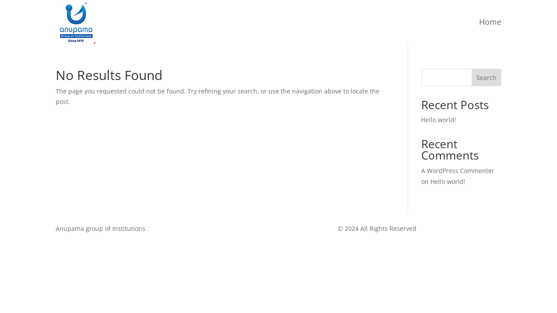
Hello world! (438, 120)
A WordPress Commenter (457, 170)
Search (486, 77)
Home (490, 22)
